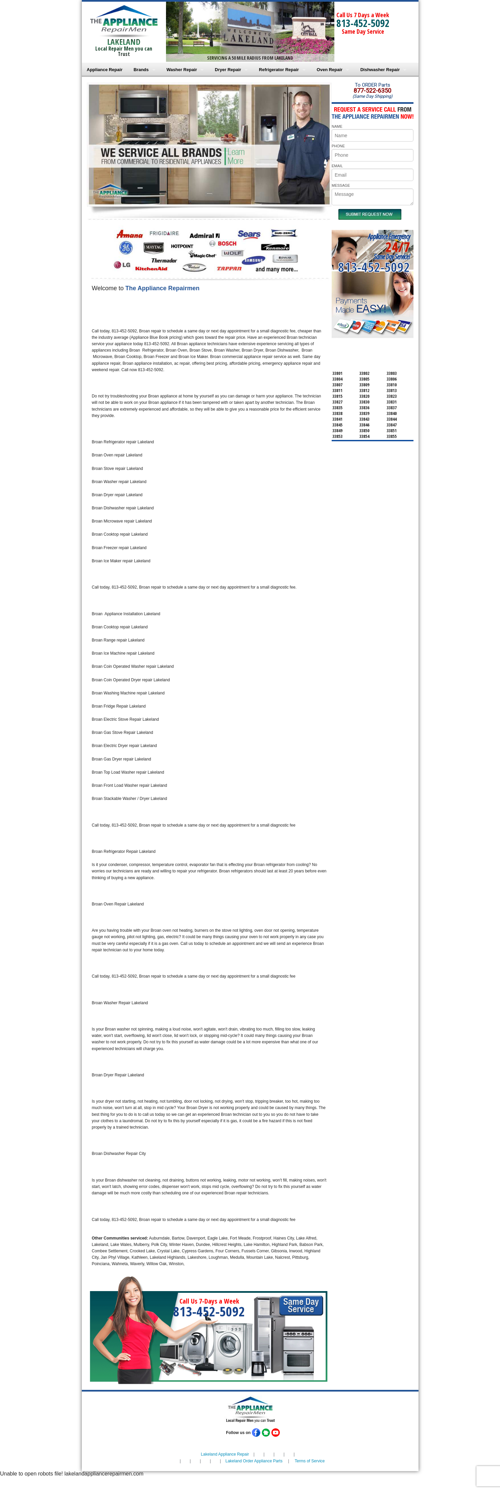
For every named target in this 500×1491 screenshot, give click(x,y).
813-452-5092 (363, 23)
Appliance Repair (105, 69)
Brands (141, 69)
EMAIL (337, 166)
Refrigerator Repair (279, 69)
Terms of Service (310, 1461)
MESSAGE (341, 185)
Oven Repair (330, 69)
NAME (337, 126)
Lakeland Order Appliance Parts (253, 1461)
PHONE (338, 146)
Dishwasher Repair (380, 69)
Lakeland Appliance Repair (225, 1454)
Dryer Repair (228, 69)
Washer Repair (182, 69)
